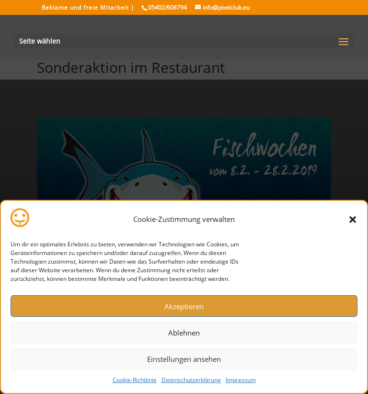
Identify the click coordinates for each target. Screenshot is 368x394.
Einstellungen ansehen (184, 359)
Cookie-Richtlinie (135, 380)
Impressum (241, 380)
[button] (352, 219)
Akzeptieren (184, 306)
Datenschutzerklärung (191, 380)
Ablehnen (184, 332)
